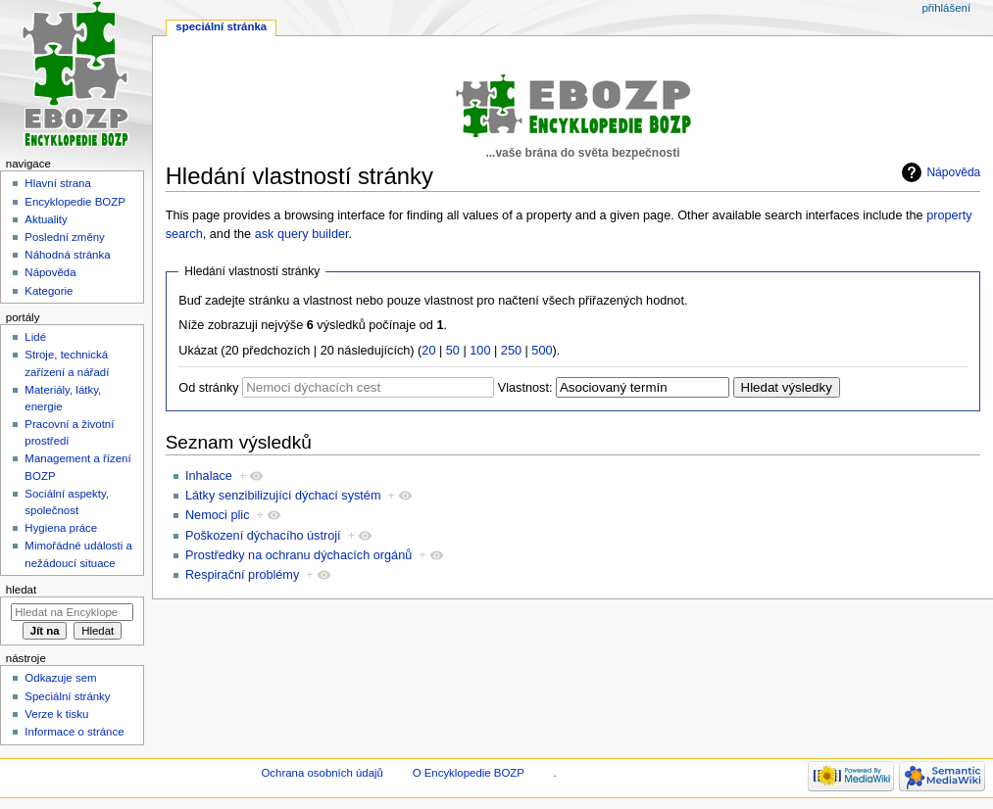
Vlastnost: (525, 388)
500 (541, 350)
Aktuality (46, 219)
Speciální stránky (67, 696)
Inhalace (208, 476)
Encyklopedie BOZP (75, 202)
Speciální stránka (221, 26)
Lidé (35, 337)
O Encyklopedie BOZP (468, 773)
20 (428, 350)
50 (453, 350)
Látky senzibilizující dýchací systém (283, 495)
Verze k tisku (56, 714)
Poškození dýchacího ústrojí (263, 536)
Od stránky (208, 388)
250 (511, 350)
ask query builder (302, 234)
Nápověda (953, 172)
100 (480, 350)
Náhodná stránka (67, 255)
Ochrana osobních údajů (321, 773)
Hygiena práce (61, 528)
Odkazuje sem (60, 678)
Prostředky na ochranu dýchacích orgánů (298, 555)
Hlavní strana (57, 183)
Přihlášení (945, 8)
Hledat (21, 589)
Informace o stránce (74, 732)
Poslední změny (65, 237)
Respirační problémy (242, 575)
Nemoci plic (217, 515)
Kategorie (49, 291)
